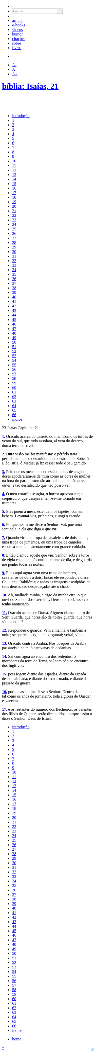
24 (14, 224)
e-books (18, 25)
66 (14, 415)
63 (14, 401)
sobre (16, 43)
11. (4, 612)
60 (14, 387)
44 (14, 315)
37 (14, 283)
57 (14, 374)
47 (14, 329)
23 (14, 220)
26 (14, 233)
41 (14, 301)
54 (14, 360)
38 (14, 288)
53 (14, 356)
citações (18, 39)
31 (14, 256)
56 (14, 369)
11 (14, 165)
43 (14, 310)
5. (3, 511)
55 (14, 365)
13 (14, 174)
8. (3, 555)
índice (17, 419)
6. (3, 524)
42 (14, 306)
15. (4, 674)
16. (4, 692)
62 (14, 396)
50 (14, 342)
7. (3, 537)
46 (14, 324)
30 (14, 251)
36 (14, 279)
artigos (17, 20)
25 (14, 229)
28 (14, 242)
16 (14, 188)
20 (14, 206)
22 (14, 215)
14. (4, 656)
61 (14, 392)
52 (14, 351)
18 (14, 197)
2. (3, 454)
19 (14, 202)
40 (14, 297)
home (16, 1039)
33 (14, 265)
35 (14, 274)
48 (14, 333)
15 (14, 184)
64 (14, 406)
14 (14, 179)
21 (14, 211)
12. (4, 630)
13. (4, 643)
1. (3, 436)
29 (14, 247)
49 (14, 338)
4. (3, 494)
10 (14, 161)
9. (3, 573)
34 (14, 270)
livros (16, 48)
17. (4, 709)
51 (14, 347)
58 (14, 378)
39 (14, 292)
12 (14, 170)
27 (14, 238)
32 (14, 261)
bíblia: (14, 86)
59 (14, 383)
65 (14, 410)
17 (14, 193)
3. (3, 471)
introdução (20, 116)
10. (4, 595)
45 (14, 319)
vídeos (17, 29)
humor (17, 34)
